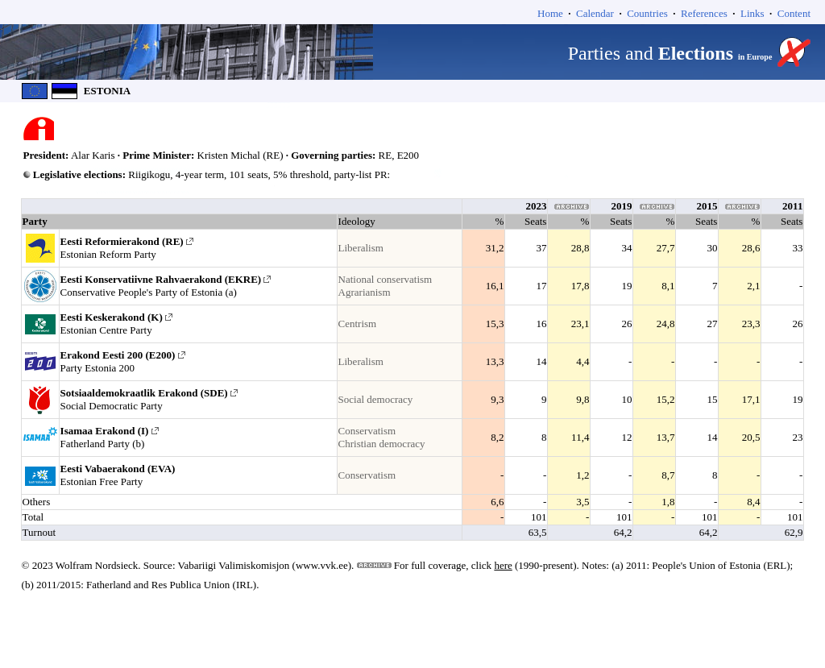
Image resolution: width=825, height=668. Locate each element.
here (503, 565)
